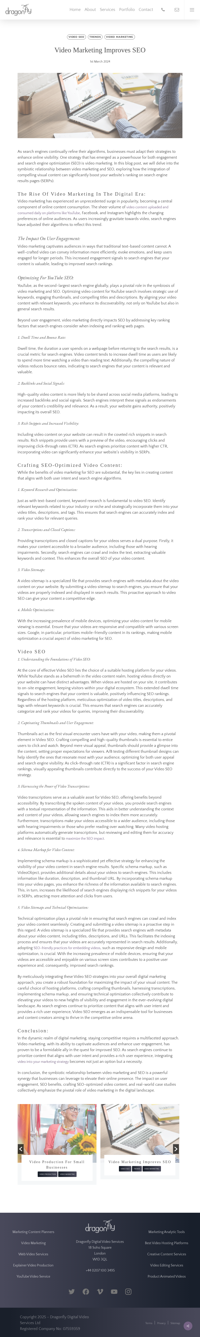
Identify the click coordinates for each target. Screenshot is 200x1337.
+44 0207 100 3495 (100, 1271)
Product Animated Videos (167, 1277)
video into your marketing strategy (43, 1062)
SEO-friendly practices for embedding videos (67, 948)
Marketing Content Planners (33, 1232)
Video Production (47, 1174)
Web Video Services (33, 1254)
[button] (21, 1149)
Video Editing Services (166, 1265)
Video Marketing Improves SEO (139, 1162)
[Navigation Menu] (192, 10)
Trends (95, 36)
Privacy (161, 1323)
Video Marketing (119, 36)
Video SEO (76, 36)
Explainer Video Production (33, 1265)
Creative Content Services (166, 1254)
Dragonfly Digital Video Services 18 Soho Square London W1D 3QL (100, 1250)
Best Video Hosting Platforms (166, 1243)
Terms (148, 1323)
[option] (57, 1144)
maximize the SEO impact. (85, 839)
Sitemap (175, 1323)
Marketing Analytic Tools (166, 1232)
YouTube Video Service (33, 1277)
